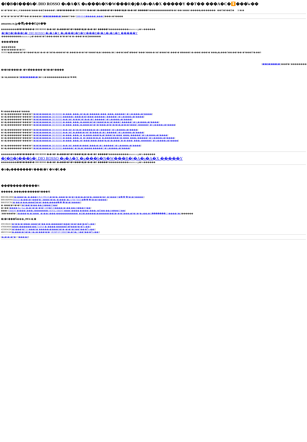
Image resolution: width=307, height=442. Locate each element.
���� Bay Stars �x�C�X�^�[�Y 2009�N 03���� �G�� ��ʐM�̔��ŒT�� (49, 208)
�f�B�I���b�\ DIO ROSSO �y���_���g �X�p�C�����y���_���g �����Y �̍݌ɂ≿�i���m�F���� (93, 114)
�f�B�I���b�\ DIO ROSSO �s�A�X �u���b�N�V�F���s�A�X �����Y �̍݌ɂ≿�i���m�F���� (89, 132)
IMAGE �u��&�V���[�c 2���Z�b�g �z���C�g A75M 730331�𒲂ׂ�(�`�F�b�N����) (60, 200)
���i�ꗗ (23, 237)
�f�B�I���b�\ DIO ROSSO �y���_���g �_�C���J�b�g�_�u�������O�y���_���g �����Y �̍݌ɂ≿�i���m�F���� (104, 138)
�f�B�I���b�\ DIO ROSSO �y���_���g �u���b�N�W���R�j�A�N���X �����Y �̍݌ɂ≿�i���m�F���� (96, 122)
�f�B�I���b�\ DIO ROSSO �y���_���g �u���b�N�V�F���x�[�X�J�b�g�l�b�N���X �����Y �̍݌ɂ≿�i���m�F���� (104, 125)
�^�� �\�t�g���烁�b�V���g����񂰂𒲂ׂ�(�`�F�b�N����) (46, 202)
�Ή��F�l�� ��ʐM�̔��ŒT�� (39, 205)
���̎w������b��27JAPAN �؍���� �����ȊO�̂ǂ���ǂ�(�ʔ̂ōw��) (51, 227)
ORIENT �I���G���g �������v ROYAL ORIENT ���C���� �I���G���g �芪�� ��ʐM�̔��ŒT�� (67, 211)
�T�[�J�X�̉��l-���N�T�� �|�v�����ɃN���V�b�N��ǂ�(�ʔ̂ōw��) (53, 224)
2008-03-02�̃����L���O (90, 16)
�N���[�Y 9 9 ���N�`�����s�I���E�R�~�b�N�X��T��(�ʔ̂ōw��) (53, 229)
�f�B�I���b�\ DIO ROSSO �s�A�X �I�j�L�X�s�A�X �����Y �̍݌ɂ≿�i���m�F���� (83, 119)
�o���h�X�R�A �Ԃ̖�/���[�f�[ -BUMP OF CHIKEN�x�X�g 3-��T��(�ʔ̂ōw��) (55, 232)
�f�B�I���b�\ (29, 77)
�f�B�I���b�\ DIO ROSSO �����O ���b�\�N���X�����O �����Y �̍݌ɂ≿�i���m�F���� (89, 117)
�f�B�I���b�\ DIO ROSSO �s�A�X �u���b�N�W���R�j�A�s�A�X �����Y (69, 33)
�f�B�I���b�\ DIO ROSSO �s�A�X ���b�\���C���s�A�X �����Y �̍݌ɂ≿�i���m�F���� (87, 146)
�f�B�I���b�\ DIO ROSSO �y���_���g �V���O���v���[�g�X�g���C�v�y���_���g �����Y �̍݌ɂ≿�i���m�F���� (106, 141)
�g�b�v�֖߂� (9, 237)
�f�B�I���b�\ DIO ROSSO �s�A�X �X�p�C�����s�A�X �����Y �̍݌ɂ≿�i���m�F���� (85, 130)
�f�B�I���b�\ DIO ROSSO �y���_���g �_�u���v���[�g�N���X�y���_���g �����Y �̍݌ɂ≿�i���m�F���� (100, 135)
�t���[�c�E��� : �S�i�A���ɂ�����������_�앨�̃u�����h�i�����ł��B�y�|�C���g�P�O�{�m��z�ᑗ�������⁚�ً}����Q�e (99, 214)
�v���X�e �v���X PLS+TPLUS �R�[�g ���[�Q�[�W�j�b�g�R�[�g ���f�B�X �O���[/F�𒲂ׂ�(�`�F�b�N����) (79, 197)
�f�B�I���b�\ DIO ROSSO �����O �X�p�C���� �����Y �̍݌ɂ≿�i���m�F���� (82, 148)
